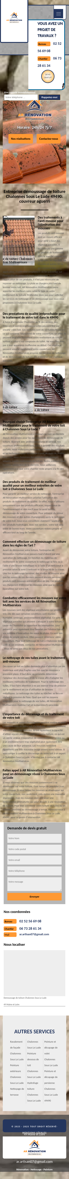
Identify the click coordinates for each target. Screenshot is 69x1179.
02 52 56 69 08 (30, 921)
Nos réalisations (21, 138)
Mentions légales (34, 1132)
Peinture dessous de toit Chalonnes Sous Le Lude (34, 1065)
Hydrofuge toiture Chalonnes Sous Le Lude (34, 1091)
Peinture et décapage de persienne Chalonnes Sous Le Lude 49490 (51, 1086)
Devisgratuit (48, 76)
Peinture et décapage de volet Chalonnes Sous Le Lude (51, 1053)
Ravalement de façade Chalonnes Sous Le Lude (17, 1050)
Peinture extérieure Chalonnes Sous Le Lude (17, 1074)
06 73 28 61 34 (30, 928)
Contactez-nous (48, 138)
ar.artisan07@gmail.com (34, 934)
